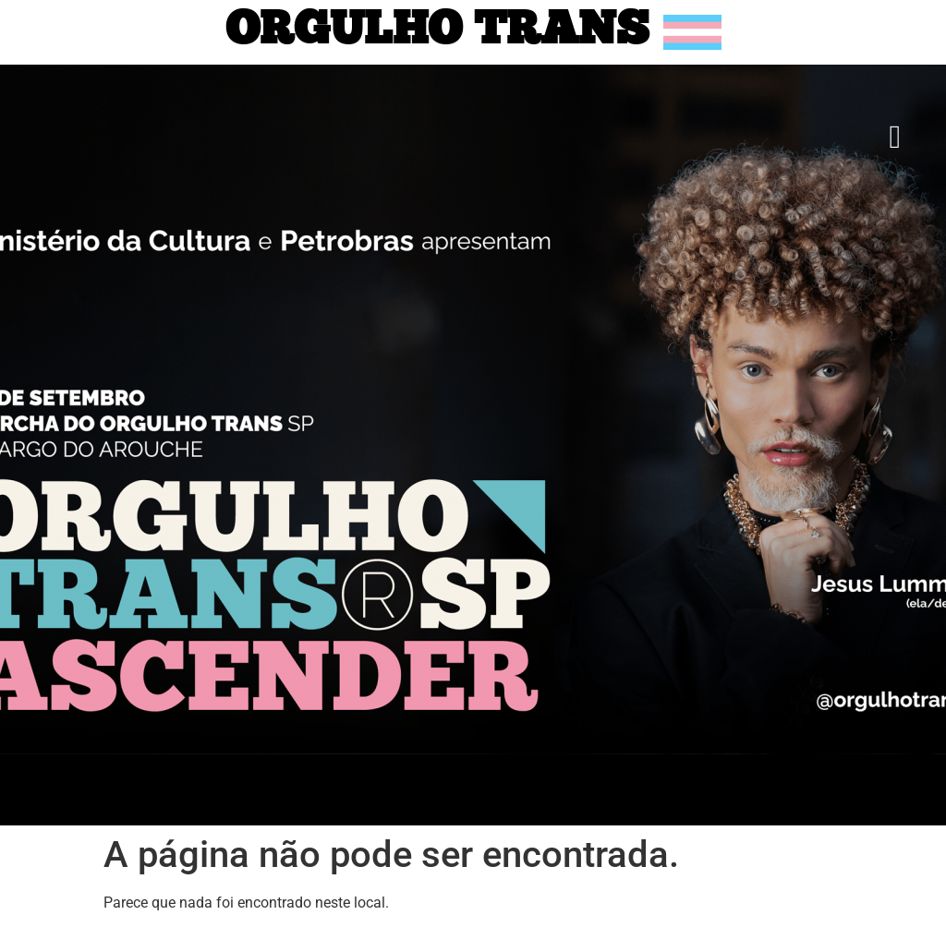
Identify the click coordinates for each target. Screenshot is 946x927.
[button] (895, 137)
